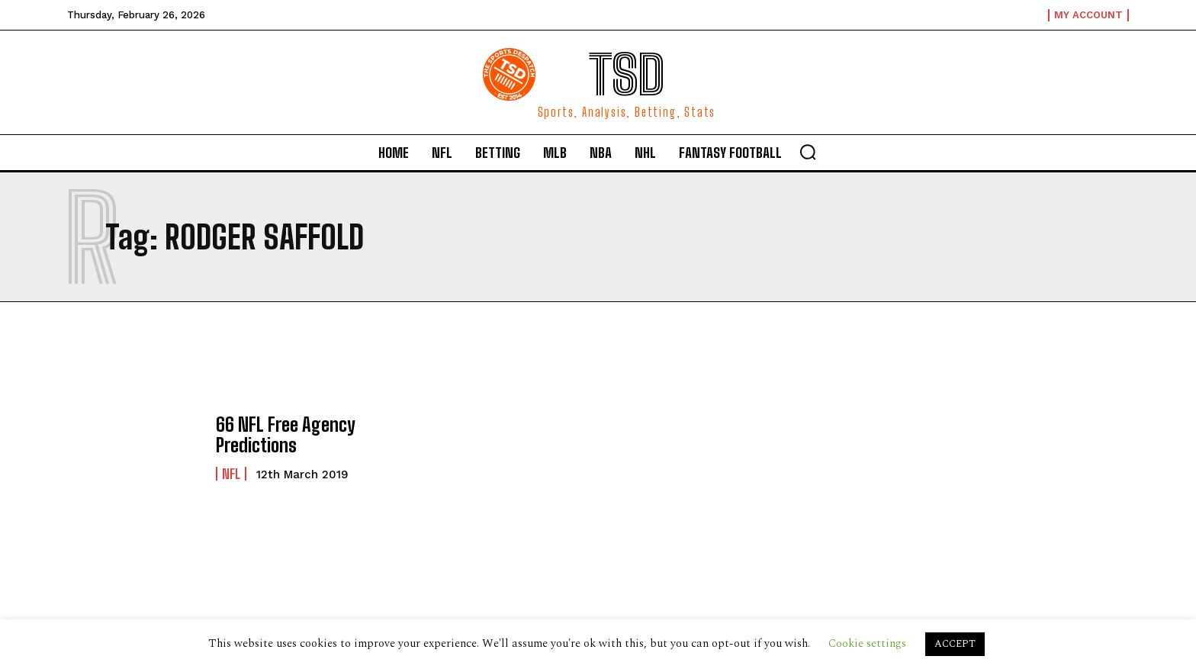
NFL (231, 474)
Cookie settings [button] (867, 643)
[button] (807, 151)
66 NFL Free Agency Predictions (285, 434)
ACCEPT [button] (955, 643)
